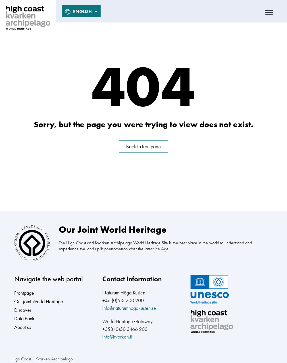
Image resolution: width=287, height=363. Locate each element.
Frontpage (24, 293)
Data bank (24, 318)
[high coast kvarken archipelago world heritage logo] (28, 18)
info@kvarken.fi (117, 336)
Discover (22, 310)
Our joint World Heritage (38, 301)
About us (22, 327)
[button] (269, 12)
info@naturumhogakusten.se (129, 308)
